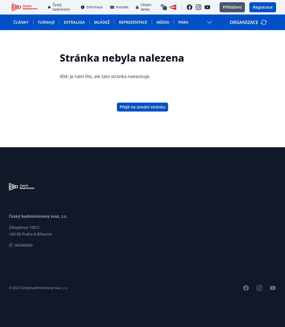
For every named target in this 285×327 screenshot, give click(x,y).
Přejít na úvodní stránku (142, 107)
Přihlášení (232, 7)
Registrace (263, 7)
